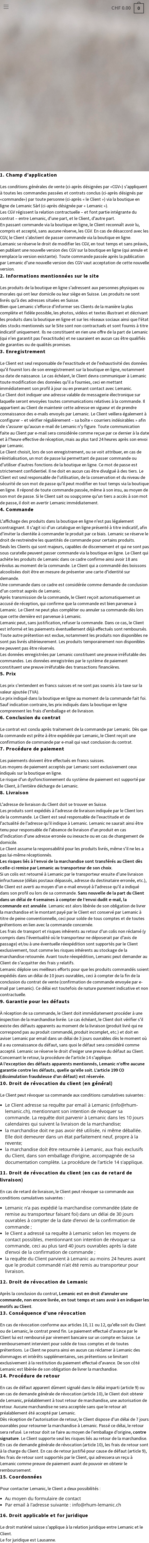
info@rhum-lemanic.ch (96, 1505)
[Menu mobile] (6, 6)
